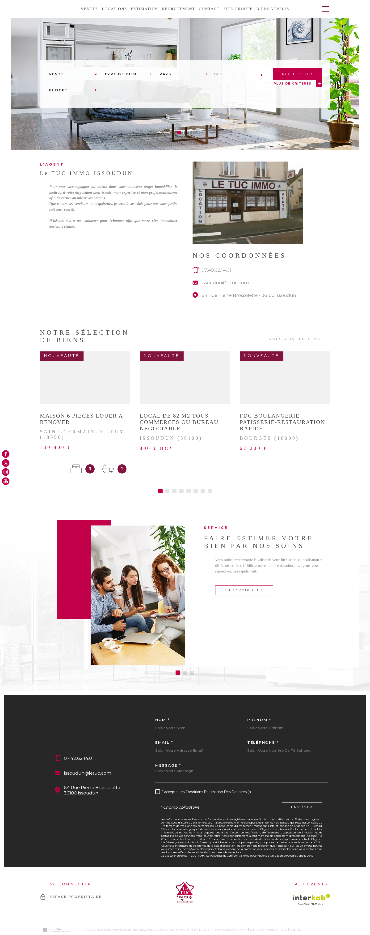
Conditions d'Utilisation (268, 838)
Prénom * (259, 702)
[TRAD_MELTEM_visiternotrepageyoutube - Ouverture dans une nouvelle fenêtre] (5, 481)
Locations (114, 9)
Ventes (89, 9)
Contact (209, 9)
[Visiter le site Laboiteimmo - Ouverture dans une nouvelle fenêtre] (56, 912)
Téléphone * (263, 725)
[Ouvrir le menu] (326, 9)
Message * (168, 748)
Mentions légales (223, 912)
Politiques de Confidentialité (228, 838)
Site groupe (238, 9)
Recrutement (178, 9)
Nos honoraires (179, 912)
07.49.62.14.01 (216, 275)
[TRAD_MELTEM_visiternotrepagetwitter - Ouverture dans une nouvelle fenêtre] (5, 463)
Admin (242, 912)
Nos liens (256, 912)
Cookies (295, 912)
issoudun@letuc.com (225, 288)
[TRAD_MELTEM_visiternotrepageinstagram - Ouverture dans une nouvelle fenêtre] (5, 472)
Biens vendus (272, 9)
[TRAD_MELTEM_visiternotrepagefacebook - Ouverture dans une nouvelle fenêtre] (5, 454)
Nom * (162, 702)
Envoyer (302, 790)
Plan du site (200, 912)
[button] (179, 132)
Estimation (144, 9)
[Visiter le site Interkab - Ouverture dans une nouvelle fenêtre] (311, 881)
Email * (164, 725)
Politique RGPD (276, 912)
